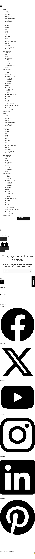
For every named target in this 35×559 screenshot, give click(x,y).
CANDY (8, 74)
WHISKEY (7, 49)
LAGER (7, 60)
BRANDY (7, 26)
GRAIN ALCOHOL (10, 65)
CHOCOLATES (10, 76)
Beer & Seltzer (7, 51)
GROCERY (9, 80)
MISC (6, 98)
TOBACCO (9, 102)
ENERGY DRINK (10, 89)
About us (2, 297)
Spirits (5, 24)
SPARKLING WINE (10, 18)
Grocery (2, 284)
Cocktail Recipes (4, 289)
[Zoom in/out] (2, 555)
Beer (1, 285)
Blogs (1, 299)
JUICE (8, 87)
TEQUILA (7, 40)
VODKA (7, 43)
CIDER (7, 61)
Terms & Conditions (5, 303)
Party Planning (4, 292)
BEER (6, 56)
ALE (6, 54)
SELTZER (7, 36)
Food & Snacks (7, 69)
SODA (8, 92)
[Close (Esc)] (17, 555)
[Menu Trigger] (1, 5)
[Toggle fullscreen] (7, 555)
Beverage (7, 85)
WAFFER (8, 83)
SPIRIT (7, 38)
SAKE (6, 31)
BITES (8, 72)
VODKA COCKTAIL (10, 47)
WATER (8, 91)
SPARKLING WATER (11, 94)
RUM (6, 29)
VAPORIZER (8, 45)
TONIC (8, 107)
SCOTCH (7, 34)
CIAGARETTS (10, 104)
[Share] (12, 555)
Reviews (2, 291)
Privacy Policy (3, 301)
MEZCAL (7, 27)
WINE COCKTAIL (9, 22)
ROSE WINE (8, 16)
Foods (6, 71)
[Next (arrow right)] (7, 558)
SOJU (6, 33)
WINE (6, 11)
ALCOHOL (8, 53)
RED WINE (8, 14)
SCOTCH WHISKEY (10, 42)
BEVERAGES (8, 58)
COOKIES (9, 78)
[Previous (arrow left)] (2, 558)
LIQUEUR (7, 63)
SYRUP (7, 67)
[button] (2, 282)
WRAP (8, 100)
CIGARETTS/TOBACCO (12, 105)
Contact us (3, 296)
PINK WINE (8, 13)
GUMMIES (9, 81)
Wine (4, 9)
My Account (6, 111)
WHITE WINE (8, 20)
